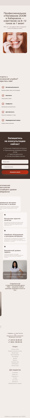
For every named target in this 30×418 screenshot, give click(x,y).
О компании (15, 372)
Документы (15, 381)
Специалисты (15, 376)
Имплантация (15, 352)
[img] (25, 3)
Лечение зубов (15, 349)
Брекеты (15, 360)
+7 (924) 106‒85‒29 (15, 342)
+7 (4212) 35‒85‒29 (15, 340)
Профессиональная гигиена (15, 351)
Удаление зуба (15, 362)
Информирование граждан (15, 383)
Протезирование (15, 354)
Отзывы (15, 378)
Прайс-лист (15, 374)
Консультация (15, 365)
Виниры (15, 358)
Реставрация (15, 356)
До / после (15, 379)
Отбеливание (15, 363)
